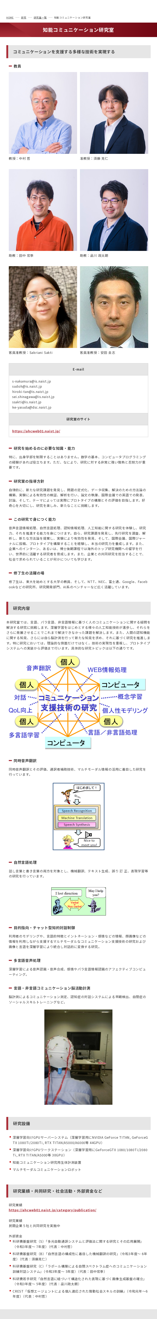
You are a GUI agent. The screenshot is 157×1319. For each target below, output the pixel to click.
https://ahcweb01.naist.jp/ (36, 431)
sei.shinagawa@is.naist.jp (33, 396)
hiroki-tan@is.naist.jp (30, 391)
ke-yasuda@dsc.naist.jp (32, 407)
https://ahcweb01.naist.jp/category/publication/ (52, 1209)
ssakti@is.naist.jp (26, 401)
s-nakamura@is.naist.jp (31, 381)
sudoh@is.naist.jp (27, 386)
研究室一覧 (40, 17)
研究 (23, 17)
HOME (10, 17)
